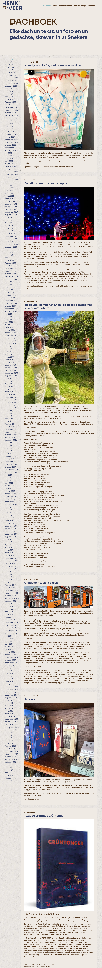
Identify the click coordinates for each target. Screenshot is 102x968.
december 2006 (11, 687)
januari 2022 (10, 201)
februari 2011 (10, 553)
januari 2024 (10, 137)
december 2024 (11, 107)
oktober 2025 (10, 81)
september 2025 (11, 83)
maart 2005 (9, 743)
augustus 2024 (11, 118)
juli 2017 (8, 346)
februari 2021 (10, 231)
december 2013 (11, 462)
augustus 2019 (11, 279)
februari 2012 (10, 521)
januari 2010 (10, 588)
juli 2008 (8, 636)
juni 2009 (9, 606)
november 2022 (11, 174)
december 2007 (11, 655)
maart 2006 (9, 711)
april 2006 (9, 708)
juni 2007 (9, 671)
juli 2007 (8, 668)
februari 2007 (10, 682)
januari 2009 (10, 620)
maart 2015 (9, 421)
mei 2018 (8, 319)
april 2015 (9, 419)
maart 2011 (9, 550)
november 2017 (11, 335)
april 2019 (9, 290)
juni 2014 (8, 445)
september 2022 (11, 180)
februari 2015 (10, 424)
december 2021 (11, 204)
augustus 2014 (11, 440)
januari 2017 (10, 362)
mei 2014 (8, 448)
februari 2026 (10, 70)
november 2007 (11, 657)
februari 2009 (10, 617)
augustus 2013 (11, 472)
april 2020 (9, 258)
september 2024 (11, 115)
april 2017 (9, 354)
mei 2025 (9, 94)
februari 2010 (10, 585)
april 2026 (9, 64)
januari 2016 (10, 394)
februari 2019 (10, 295)
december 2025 (11, 75)
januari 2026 (10, 73)
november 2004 (11, 754)
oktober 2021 (10, 209)
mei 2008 (9, 641)
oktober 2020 (10, 242)
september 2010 (11, 566)
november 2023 (11, 142)
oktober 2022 (10, 177)
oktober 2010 (10, 563)
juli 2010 (8, 572)
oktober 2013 (10, 467)
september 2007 (12, 663)
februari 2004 (10, 778)
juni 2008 (9, 639)
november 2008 (11, 625)
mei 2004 (9, 770)
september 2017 (11, 341)
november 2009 (11, 593)
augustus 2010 (11, 569)
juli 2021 (8, 217)
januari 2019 (10, 298)
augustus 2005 (11, 730)
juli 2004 (8, 765)
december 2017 (11, 333)
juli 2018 (8, 314)
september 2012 (11, 502)
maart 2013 (9, 486)
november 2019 (11, 271)
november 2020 (11, 239)
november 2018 (11, 303)
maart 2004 (10, 775)
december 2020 (11, 236)
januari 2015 (10, 427)
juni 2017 (8, 349)
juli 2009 (8, 604)
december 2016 (11, 365)
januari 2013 (10, 491)
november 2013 (11, 464)
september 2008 (12, 631)
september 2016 (11, 373)
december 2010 (11, 558)
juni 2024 (9, 124)
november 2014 (11, 432)
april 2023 (9, 161)
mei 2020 (9, 255)
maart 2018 (9, 325)
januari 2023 (10, 169)
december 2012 (11, 494)
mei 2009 (9, 609)
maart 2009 (10, 614)
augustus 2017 (11, 344)
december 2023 (11, 140)
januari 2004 (10, 781)
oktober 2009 (10, 596)
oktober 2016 (10, 370)
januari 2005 (10, 749)
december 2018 (11, 301)
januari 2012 (10, 523)
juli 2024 (8, 121)
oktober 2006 (10, 692)
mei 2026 (9, 62)
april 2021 (9, 225)
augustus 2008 (11, 633)
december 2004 (11, 751)
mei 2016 (8, 384)
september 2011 (11, 534)
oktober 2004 (10, 757)
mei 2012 (8, 513)
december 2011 (11, 526)
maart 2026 (9, 67)
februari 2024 (10, 134)
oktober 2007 (10, 660)
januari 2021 (10, 234)
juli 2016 (8, 378)
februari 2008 (10, 649)
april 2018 (9, 322)
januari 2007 (10, 684)
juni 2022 (9, 188)
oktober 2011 (10, 531)
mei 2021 (8, 223)
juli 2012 (8, 507)
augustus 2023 (11, 150)
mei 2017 (8, 352)
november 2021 (11, 207)
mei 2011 (8, 545)
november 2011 (11, 529)
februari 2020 (10, 263)
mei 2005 (9, 738)
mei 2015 (8, 416)
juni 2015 (8, 413)
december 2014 (11, 429)
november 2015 (11, 400)
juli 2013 (8, 475)
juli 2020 (8, 250)
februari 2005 (10, 746)
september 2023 (11, 148)
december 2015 (11, 397)
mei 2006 (9, 706)
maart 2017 (9, 357)
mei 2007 (9, 673)
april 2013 (9, 483)
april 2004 (9, 773)
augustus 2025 (11, 86)
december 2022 (11, 172)
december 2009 (11, 590)
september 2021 (11, 212)
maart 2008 (9, 647)
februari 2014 (10, 456)
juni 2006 (9, 703)
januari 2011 (9, 555)
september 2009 (12, 598)
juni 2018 (8, 317)
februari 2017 (10, 360)
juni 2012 (8, 510)
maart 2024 (9, 132)
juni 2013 (8, 478)
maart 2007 (9, 679)
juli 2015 (8, 411)
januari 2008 (10, 652)
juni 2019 (8, 284)
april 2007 (9, 676)
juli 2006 (8, 700)
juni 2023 (9, 156)
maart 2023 (9, 164)
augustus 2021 (11, 215)
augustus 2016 (11, 376)
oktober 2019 (10, 274)
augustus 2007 (11, 665)
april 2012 (9, 515)
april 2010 (9, 580)
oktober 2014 (10, 435)
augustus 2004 (11, 762)
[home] (13, 5)
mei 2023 (9, 158)
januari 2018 (10, 330)
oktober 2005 (10, 724)
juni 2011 (8, 542)
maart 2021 (9, 228)
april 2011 (8, 547)
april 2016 (9, 386)
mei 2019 (8, 287)
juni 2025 (9, 91)
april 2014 (9, 451)
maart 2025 (9, 99)
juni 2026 (9, 59)
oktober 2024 (10, 113)
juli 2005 (8, 733)
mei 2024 (9, 126)
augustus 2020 (11, 247)
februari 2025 (10, 102)
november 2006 (11, 690)
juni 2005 (9, 735)
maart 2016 (9, 389)
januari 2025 (10, 105)
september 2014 (11, 437)
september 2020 (12, 244)
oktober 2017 (10, 338)
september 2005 (12, 727)
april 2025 (9, 97)
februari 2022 (10, 199)
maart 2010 (9, 582)
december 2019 (11, 268)
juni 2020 (9, 252)
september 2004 (12, 759)
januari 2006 (10, 716)
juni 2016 (8, 381)
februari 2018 (10, 327)
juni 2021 (8, 220)
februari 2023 (10, 166)
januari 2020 (10, 266)
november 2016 (11, 368)
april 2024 (9, 129)
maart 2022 (9, 196)
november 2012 (11, 496)
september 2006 (12, 695)
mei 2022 (9, 191)
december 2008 (11, 623)
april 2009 (9, 612)
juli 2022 (8, 185)
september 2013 (11, 470)
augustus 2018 (11, 311)
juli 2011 (8, 539)
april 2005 (9, 741)
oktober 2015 (10, 403)
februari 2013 (10, 488)
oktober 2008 (10, 628)
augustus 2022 (11, 183)
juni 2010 (8, 574)
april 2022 (9, 193)
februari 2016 (10, 392)
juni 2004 (9, 767)
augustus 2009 (11, 601)
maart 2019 (9, 293)
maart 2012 (9, 518)
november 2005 (11, 722)
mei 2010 (8, 577)
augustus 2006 (11, 698)
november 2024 (11, 110)
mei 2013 (8, 480)
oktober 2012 (10, 499)
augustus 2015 (11, 408)
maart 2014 (9, 454)
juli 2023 (8, 153)
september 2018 (11, 309)
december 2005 (11, 719)
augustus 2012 (11, 504)
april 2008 (9, 644)
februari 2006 (10, 714)
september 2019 (11, 276)
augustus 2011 (10, 537)
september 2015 (11, 405)
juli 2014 (8, 443)
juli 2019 (8, 282)
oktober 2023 (10, 145)
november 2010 (11, 561)
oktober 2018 (10, 306)
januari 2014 (10, 459)
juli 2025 (8, 89)
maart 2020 (9, 260)
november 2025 (11, 78)
